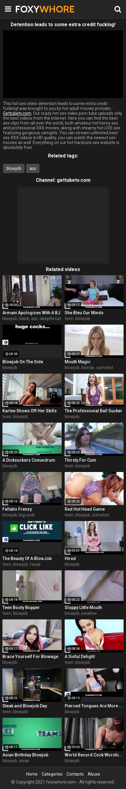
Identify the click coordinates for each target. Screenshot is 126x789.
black (24, 318)
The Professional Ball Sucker (93, 410)
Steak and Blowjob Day (24, 705)
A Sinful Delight (80, 656)
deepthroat (50, 318)
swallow (89, 613)
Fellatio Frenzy (17, 509)
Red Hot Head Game (85, 509)
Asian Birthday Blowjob (25, 754)
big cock (27, 514)
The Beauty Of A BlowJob (27, 558)
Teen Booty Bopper (21, 607)
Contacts (75, 774)
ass (32, 168)
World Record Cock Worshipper (94, 754)
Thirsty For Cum (80, 460)
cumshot (104, 367)
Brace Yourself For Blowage (30, 656)
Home (32, 774)
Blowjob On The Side (22, 361)
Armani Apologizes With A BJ (31, 312)
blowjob (13, 168)
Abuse (94, 774)
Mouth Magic (77, 361)
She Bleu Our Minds (84, 312)
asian (24, 760)
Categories (52, 774)
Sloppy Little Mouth (83, 607)
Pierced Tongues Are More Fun (94, 705)
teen (69, 318)
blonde (87, 367)
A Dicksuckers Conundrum (28, 460)
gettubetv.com (73, 180)
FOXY (30, 9)
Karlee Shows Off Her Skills (29, 410)
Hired (70, 558)
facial (35, 564)
